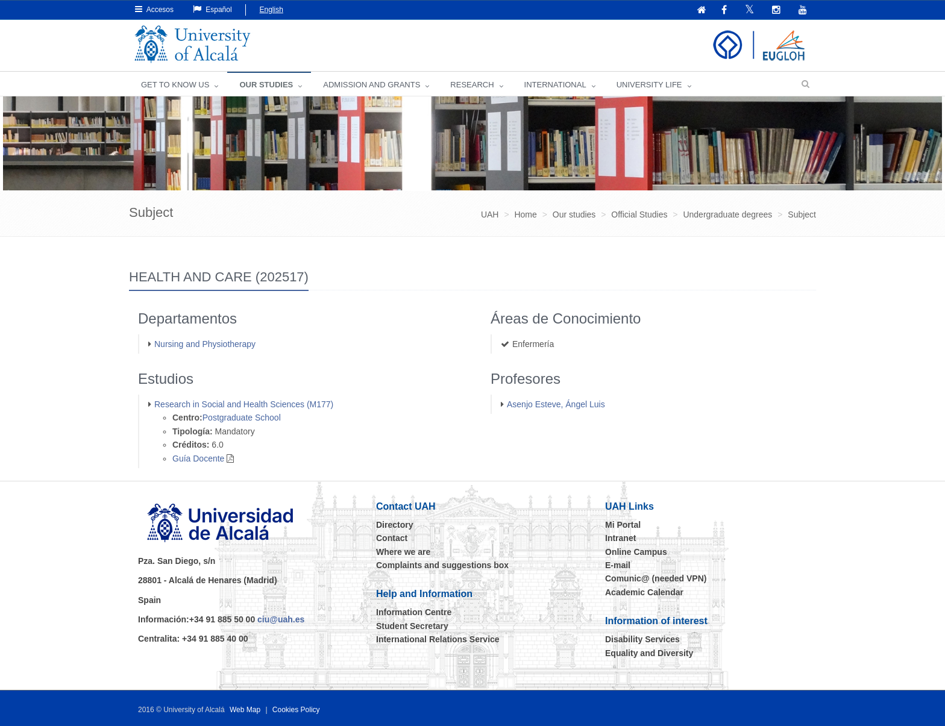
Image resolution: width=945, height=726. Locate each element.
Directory (394, 525)
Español (212, 9)
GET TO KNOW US (175, 84)
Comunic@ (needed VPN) (655, 578)
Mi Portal (623, 525)
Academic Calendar (644, 592)
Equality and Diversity (649, 653)
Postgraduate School (241, 417)
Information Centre (413, 612)
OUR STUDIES (266, 84)
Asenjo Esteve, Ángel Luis (556, 404)
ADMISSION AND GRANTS (371, 84)
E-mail (617, 565)
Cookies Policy (296, 710)
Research (472, 84)
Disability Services (642, 639)
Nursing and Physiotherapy (205, 344)
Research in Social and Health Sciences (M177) (243, 404)
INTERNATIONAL (555, 84)
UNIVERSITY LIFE (649, 84)
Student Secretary (412, 626)
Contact (391, 538)
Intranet (620, 538)
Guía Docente (198, 458)
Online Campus (636, 552)
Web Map (245, 710)
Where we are (403, 552)
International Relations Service (438, 639)
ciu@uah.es (280, 619)
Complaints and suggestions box (442, 565)
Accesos (154, 9)
